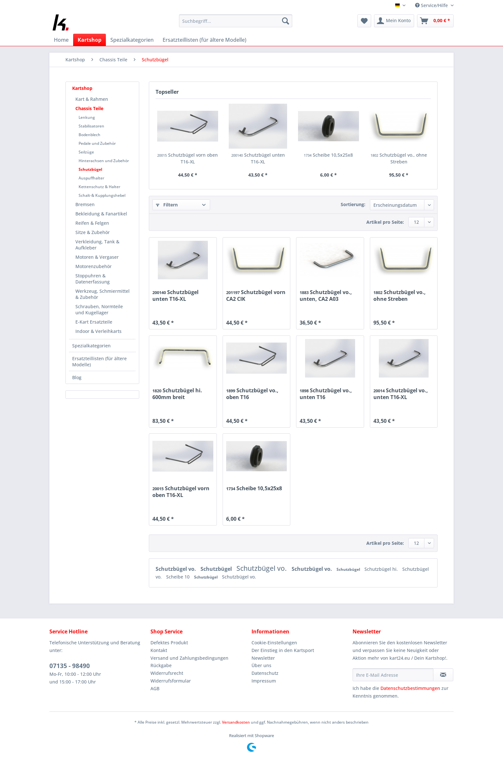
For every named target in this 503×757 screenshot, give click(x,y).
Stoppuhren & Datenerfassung (92, 279)
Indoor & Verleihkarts (98, 331)
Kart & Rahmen (91, 99)
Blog (76, 377)
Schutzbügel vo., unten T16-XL (400, 393)
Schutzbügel (90, 169)
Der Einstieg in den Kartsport (283, 650)
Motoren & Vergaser (97, 257)
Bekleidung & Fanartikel (101, 214)
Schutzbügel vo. (176, 568)
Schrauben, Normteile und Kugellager (99, 309)
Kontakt (158, 650)
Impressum (264, 681)
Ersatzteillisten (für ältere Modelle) (99, 361)
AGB (154, 688)
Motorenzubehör (93, 266)
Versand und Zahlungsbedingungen (189, 658)
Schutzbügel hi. (381, 569)
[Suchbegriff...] (235, 20)
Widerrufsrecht (166, 673)
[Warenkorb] (435, 20)
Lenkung (87, 117)
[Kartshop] (89, 40)
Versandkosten (236, 722)
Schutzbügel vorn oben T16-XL (187, 158)
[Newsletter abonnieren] (443, 674)
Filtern (167, 205)
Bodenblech (89, 134)
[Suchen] (285, 20)
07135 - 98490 (69, 666)
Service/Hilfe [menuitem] (432, 5)
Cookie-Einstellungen (274, 643)
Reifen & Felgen (92, 223)
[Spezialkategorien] (132, 40)
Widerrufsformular (170, 681)
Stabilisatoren (91, 126)
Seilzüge (86, 152)
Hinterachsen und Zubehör (104, 160)
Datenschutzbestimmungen (410, 688)
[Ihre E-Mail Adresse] (393, 674)
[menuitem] (235, 23)
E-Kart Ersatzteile (93, 322)
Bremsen (85, 204)
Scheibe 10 (178, 577)
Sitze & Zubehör (92, 232)
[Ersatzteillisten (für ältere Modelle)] (204, 40)
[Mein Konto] (394, 20)
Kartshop (82, 88)
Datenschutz (265, 673)
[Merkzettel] (364, 20)
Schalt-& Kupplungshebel (102, 195)
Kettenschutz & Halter (99, 186)
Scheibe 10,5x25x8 (328, 155)
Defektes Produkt (169, 643)
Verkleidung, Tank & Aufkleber (97, 245)
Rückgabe (161, 665)
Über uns (261, 665)
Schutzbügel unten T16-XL (258, 158)
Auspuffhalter (91, 178)
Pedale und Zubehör (97, 143)
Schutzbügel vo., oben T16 (252, 393)
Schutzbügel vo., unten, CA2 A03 (326, 295)
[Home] (61, 40)
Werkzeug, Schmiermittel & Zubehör (102, 294)
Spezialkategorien (91, 346)
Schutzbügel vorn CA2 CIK (256, 295)
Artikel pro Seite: (385, 222)
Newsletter (263, 658)
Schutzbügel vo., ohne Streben (399, 158)
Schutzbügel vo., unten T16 (326, 393)
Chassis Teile (89, 108)
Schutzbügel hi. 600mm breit (177, 393)
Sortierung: (353, 204)
